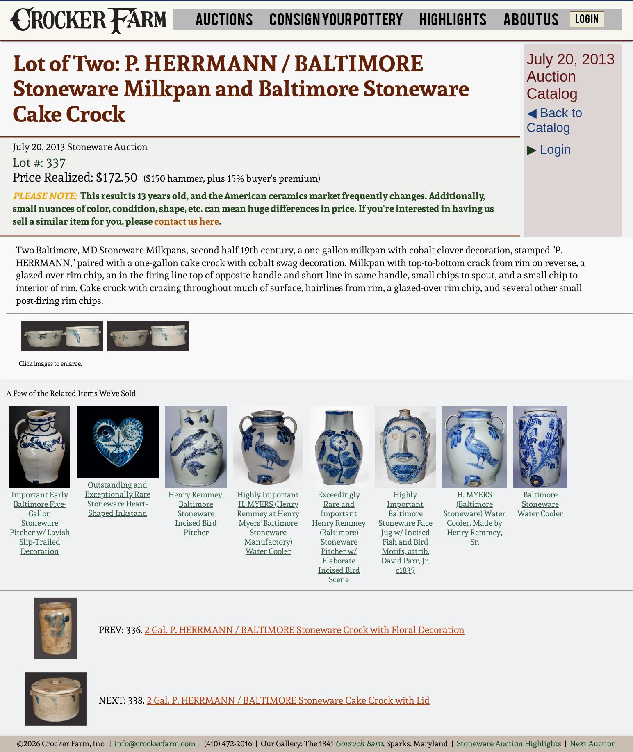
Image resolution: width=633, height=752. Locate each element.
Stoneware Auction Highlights (509, 743)
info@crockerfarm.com (155, 743)
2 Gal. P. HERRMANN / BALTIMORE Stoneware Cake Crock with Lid (288, 700)
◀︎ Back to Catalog (555, 120)
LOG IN (587, 18)
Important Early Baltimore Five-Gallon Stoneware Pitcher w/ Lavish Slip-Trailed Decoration (40, 523)
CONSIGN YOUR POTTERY (336, 18)
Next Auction (593, 743)
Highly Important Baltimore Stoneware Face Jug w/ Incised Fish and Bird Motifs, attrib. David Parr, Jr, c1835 (405, 532)
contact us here (186, 221)
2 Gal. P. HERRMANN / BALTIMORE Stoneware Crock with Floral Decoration (305, 629)
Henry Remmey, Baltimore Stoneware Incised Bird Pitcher (196, 513)
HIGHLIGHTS (453, 18)
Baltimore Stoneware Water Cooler (540, 504)
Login (555, 149)
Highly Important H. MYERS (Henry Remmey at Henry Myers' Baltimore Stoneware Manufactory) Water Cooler (268, 523)
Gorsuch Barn (359, 743)
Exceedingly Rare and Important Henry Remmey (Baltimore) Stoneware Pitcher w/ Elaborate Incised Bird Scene (339, 537)
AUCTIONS (224, 18)
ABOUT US (531, 18)
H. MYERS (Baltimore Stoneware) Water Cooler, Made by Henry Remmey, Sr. (474, 518)
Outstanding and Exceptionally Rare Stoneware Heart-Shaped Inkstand (117, 499)
